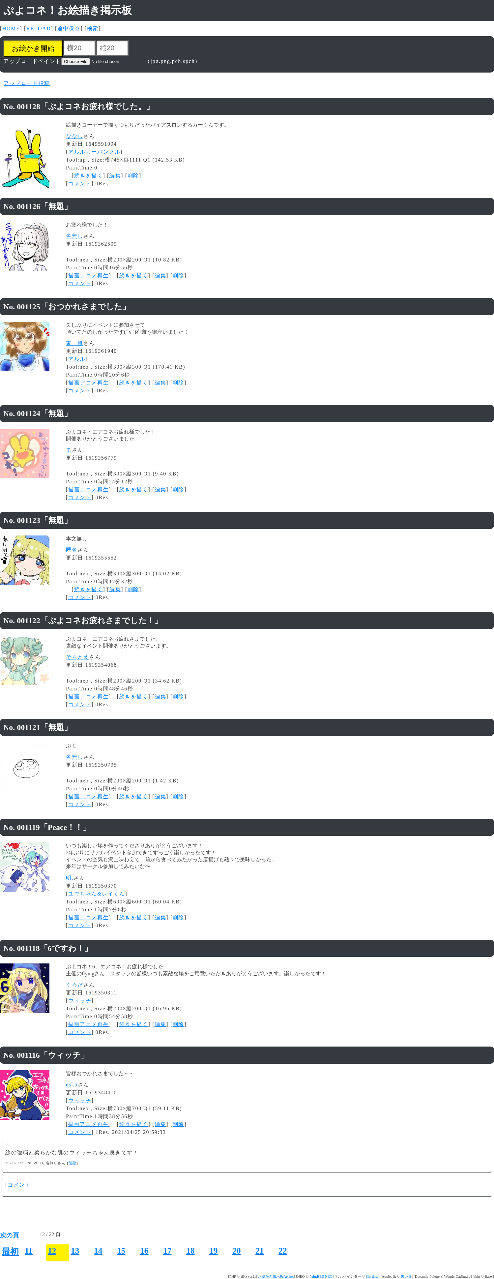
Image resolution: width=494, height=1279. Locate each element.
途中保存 (68, 28)
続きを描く (88, 175)
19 (213, 1251)
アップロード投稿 (27, 83)
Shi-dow (372, 1276)
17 (167, 1251)
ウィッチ (79, 1000)
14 (98, 1251)
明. (69, 878)
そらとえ (77, 657)
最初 (10, 1252)
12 (52, 1251)
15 (121, 1251)
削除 (133, 175)
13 (75, 1251)
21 (259, 1251)
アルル (77, 359)
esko (72, 1084)
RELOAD (38, 28)
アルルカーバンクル (94, 152)
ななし (74, 136)
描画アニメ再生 (88, 275)
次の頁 (9, 1235)
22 (282, 1251)
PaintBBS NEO (321, 1276)
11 (29, 1251)
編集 (115, 175)
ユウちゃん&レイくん (96, 894)
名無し (74, 236)
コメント (79, 183)
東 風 (74, 343)
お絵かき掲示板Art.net (276, 1276)
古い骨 (406, 1276)
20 (236, 1251)
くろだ (74, 985)
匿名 (71, 550)
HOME (11, 28)
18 (190, 1251)
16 (144, 1251)
